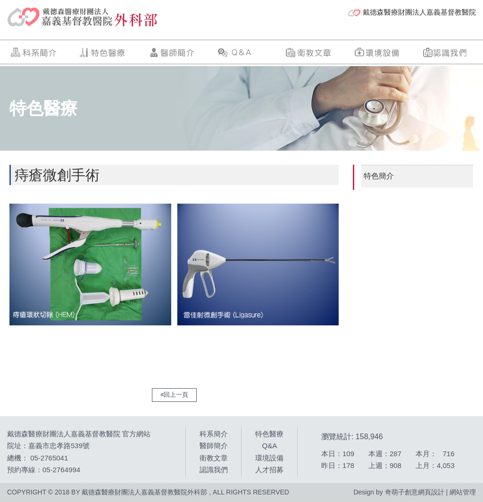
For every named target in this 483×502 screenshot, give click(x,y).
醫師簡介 (171, 52)
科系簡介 (34, 52)
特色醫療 (102, 52)
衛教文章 (308, 52)
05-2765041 (49, 458)
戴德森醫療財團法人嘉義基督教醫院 (412, 12)
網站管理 (463, 492)
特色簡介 (379, 176)
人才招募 (269, 470)
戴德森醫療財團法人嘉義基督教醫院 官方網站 (78, 434)
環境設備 (377, 52)
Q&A (240, 52)
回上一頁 (174, 394)
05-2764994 (61, 470)
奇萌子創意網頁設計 (414, 492)
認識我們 (445, 52)
